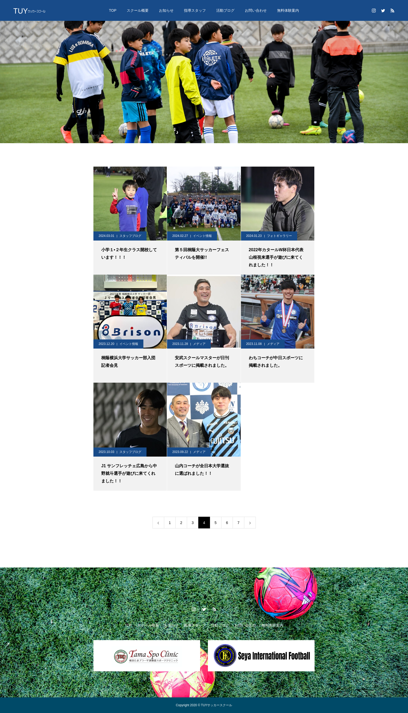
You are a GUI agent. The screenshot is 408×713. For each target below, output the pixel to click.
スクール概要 (138, 10)
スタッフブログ (130, 236)
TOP (113, 10)
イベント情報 (202, 236)
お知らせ (166, 10)
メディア (199, 344)
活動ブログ (225, 10)
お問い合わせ (256, 10)
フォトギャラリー (279, 236)
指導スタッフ (195, 10)
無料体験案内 (288, 10)
